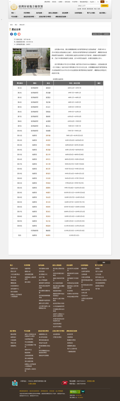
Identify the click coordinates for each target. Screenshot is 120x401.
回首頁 (54, 2)
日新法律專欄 (85, 277)
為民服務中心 (15, 289)
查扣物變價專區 (100, 283)
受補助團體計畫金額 (44, 347)
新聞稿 (97, 268)
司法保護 (14, 16)
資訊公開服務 (52, 13)
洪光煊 (48, 178)
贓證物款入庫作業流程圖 (72, 287)
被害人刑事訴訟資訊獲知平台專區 (30, 335)
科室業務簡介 (15, 286)
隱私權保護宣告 (24, 391)
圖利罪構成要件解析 (87, 281)
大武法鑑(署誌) (15, 274)
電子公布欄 (90, 13)
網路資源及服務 (61, 16)
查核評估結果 (43, 343)
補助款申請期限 (44, 355)
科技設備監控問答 (72, 296)
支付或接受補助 (58, 283)
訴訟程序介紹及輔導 (72, 269)
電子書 (97, 289)
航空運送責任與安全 (87, 286)
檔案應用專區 (57, 291)
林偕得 (48, 140)
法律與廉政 (78, 13)
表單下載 (42, 277)
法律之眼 (84, 292)
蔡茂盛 (48, 150)
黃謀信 (48, 216)
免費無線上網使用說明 (30, 278)
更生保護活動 (29, 361)
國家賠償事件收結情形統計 (58, 294)
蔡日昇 (48, 169)
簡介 (12, 13)
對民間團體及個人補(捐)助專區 (44, 351)
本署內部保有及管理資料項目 (58, 320)
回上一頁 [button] (97, 34)
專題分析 (13, 343)
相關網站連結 (71, 346)
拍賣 (99, 9)
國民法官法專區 (44, 303)
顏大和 (48, 154)
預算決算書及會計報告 (58, 274)
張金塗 (48, 197)
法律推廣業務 (29, 355)
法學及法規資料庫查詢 (87, 299)
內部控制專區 (57, 323)
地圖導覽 (27, 268)
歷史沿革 (22, 24)
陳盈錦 (48, 226)
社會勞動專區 (29, 339)
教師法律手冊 (85, 290)
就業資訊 (70, 343)
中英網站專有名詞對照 (58, 310)
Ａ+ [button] (107, 2)
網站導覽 (47, 2)
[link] (11, 34)
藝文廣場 (27, 282)
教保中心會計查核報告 (58, 299)
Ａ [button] (102, 2)
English (92, 2)
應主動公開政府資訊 (58, 269)
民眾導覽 (27, 13)
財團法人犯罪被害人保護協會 (16, 295)
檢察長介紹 (14, 268)
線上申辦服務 (43, 280)
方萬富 (48, 145)
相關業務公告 (43, 334)
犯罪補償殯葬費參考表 (44, 296)
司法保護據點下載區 (30, 346)
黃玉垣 (48, 202)
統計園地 (102, 13)
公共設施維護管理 (58, 306)
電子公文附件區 (72, 348)
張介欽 (48, 221)
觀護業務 (27, 352)
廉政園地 (84, 268)
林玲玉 (48, 159)
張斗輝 (48, 164)
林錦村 (48, 207)
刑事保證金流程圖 (72, 283)
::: (9, 1)
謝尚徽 (48, 135)
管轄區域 (13, 280)
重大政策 (13, 277)
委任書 (84, 9)
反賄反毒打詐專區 (45, 16)
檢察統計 (13, 337)
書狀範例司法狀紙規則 (72, 274)
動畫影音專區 (71, 340)
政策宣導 (70, 334)
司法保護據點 (29, 342)
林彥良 (48, 235)
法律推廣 (84, 274)
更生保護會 (14, 291)
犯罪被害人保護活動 (30, 370)
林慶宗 (48, 192)
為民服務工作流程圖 (72, 279)
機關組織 (13, 283)
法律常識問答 (85, 271)
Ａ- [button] (98, 2)
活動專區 (70, 337)
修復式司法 (28, 349)
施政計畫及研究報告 (58, 279)
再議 (95, 9)
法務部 (60, 2)
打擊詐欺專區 (57, 337)
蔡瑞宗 (48, 173)
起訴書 (79, 9)
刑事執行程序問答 (72, 293)
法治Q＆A (84, 295)
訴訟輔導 (65, 13)
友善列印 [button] (106, 34)
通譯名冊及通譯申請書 (44, 287)
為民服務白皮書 (44, 268)
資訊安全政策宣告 (34, 391)
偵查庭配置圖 (29, 274)
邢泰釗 (48, 183)
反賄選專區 (56, 334)
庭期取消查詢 (99, 286)
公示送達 (98, 274)
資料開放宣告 (44, 391)
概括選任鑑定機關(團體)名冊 (58, 287)
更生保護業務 (29, 358)
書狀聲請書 (90, 9)
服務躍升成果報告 (44, 283)
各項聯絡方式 (43, 274)
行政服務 (13, 340)
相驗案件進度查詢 (44, 300)
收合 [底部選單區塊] (104, 262)
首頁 (11, 24)
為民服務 (39, 13)
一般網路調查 (71, 351)
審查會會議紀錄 (44, 340)
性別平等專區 (57, 326)
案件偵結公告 (99, 277)
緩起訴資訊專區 (29, 16)
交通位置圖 (32, 384)
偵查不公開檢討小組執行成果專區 (58, 315)
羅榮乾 (48, 188)
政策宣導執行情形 (58, 303)
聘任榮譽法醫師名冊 (44, 291)
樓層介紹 (27, 271)
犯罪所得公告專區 (101, 280)
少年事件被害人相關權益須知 (44, 307)
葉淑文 (48, 211)
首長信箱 (67, 2)
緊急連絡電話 (84, 2)
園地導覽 (13, 334)
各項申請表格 (43, 337)
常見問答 (75, 2)
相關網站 (13, 346)
